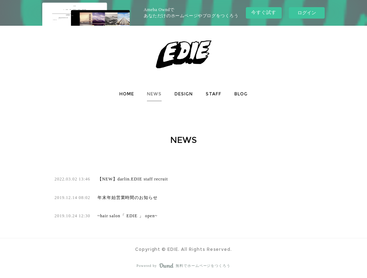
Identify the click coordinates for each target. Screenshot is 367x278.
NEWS (154, 93)
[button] (126, 94)
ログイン (306, 12)
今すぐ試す (263, 12)
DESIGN (184, 93)
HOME (126, 93)
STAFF (213, 93)
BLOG (241, 93)
